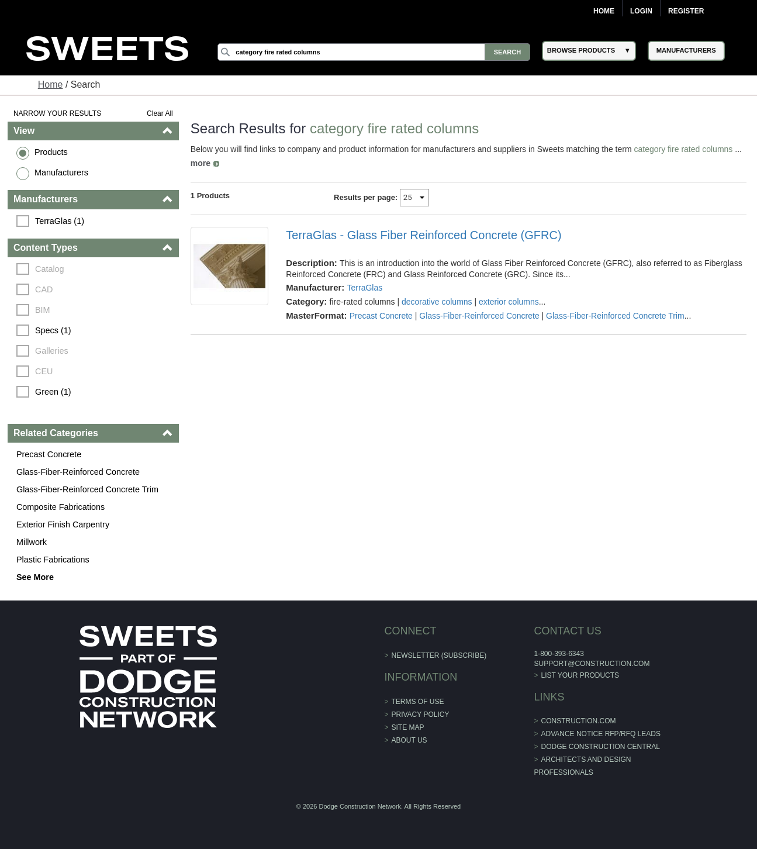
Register (686, 11)
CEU (44, 371)
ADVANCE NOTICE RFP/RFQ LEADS (601, 734)
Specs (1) (53, 330)
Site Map (408, 727)
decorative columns (437, 301)
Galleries (51, 351)
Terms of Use (418, 702)
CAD (44, 289)
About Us (409, 740)
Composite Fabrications (60, 507)
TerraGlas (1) (59, 221)
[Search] (373, 52)
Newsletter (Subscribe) (439, 655)
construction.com (578, 721)
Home (603, 11)
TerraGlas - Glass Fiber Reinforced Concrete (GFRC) (423, 235)
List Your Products (580, 675)
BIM (42, 310)
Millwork (31, 542)
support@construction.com (591, 664)
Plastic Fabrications (52, 559)
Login (641, 11)
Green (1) (53, 391)
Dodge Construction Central (600, 747)
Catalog (49, 269)
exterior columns (509, 301)
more (200, 163)
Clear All (160, 113)
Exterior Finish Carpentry (62, 524)
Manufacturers (61, 172)
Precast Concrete (48, 454)
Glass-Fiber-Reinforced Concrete (78, 472)
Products (51, 152)
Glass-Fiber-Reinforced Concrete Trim (87, 489)
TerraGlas (365, 287)
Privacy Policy (421, 714)
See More (35, 577)
